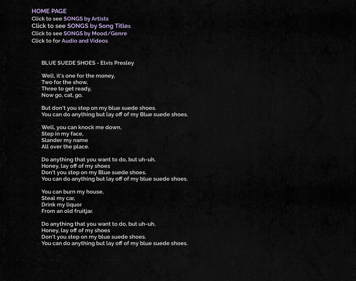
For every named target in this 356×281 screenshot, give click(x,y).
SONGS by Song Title (97, 25)
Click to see (48, 18)
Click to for (47, 40)
